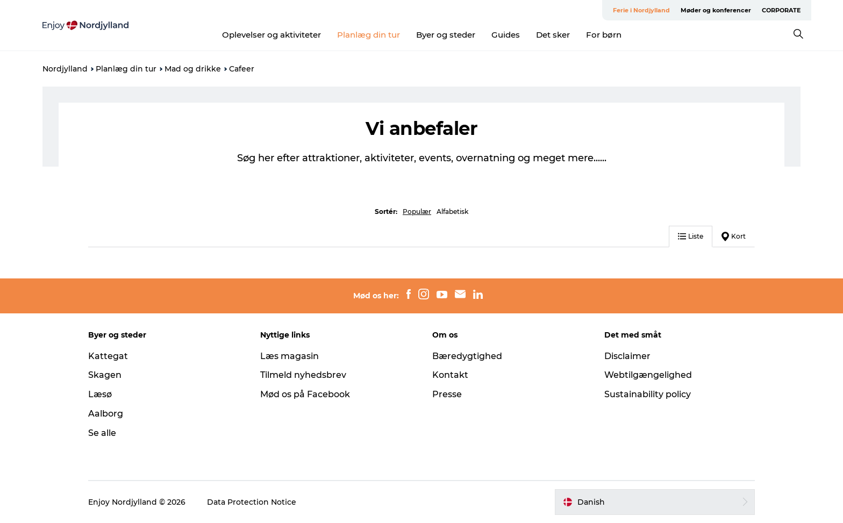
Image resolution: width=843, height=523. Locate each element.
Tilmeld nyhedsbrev (303, 375)
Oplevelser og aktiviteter (271, 35)
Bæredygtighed (467, 356)
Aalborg (105, 414)
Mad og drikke (193, 69)
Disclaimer (627, 356)
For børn (603, 35)
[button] (655, 502)
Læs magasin (289, 356)
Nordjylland (65, 69)
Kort (733, 236)
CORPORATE (781, 10)
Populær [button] (417, 211)
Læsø (100, 394)
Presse (447, 394)
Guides (505, 35)
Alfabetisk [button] (452, 211)
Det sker (553, 35)
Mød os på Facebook (305, 394)
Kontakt (450, 375)
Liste (690, 236)
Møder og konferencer (716, 10)
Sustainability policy (647, 394)
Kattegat (108, 356)
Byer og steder (445, 35)
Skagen (105, 375)
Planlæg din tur (368, 35)
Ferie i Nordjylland (641, 10)
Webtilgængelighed (648, 375)
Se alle (102, 433)
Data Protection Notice (251, 502)
